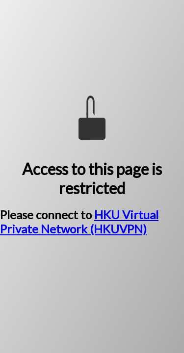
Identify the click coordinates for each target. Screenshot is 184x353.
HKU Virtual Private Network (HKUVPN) (79, 221)
